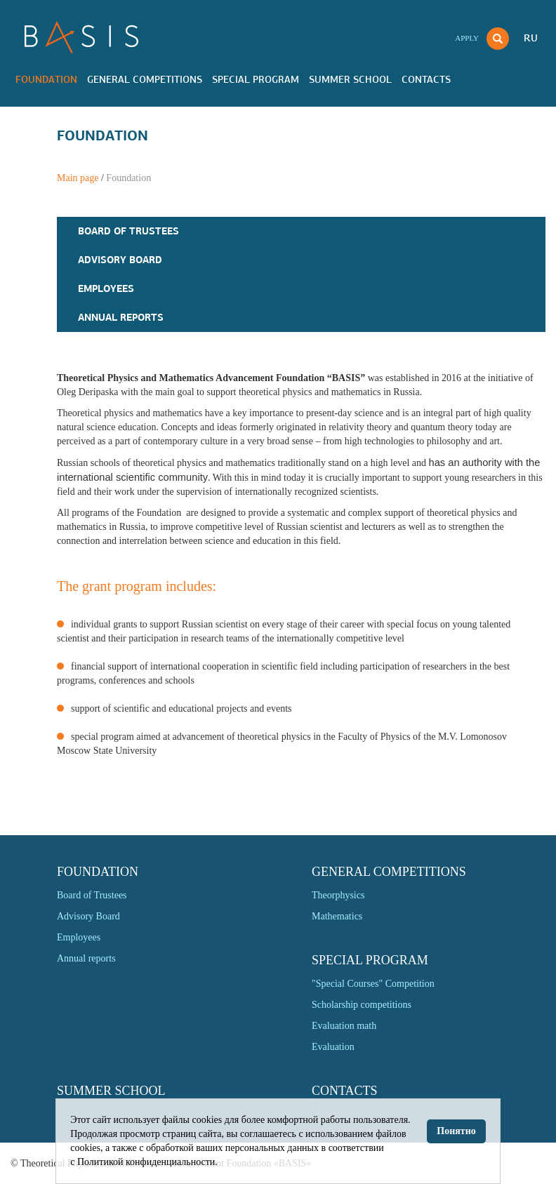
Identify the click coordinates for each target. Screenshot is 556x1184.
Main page (77, 178)
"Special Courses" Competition (373, 983)
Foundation (46, 79)
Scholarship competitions (361, 1004)
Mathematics (337, 916)
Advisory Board (120, 259)
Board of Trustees (128, 231)
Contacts (426, 79)
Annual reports (121, 317)
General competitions (144, 79)
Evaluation (333, 1047)
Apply (467, 38)
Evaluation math (344, 1025)
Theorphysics (338, 895)
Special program (255, 79)
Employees (106, 288)
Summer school (350, 79)
